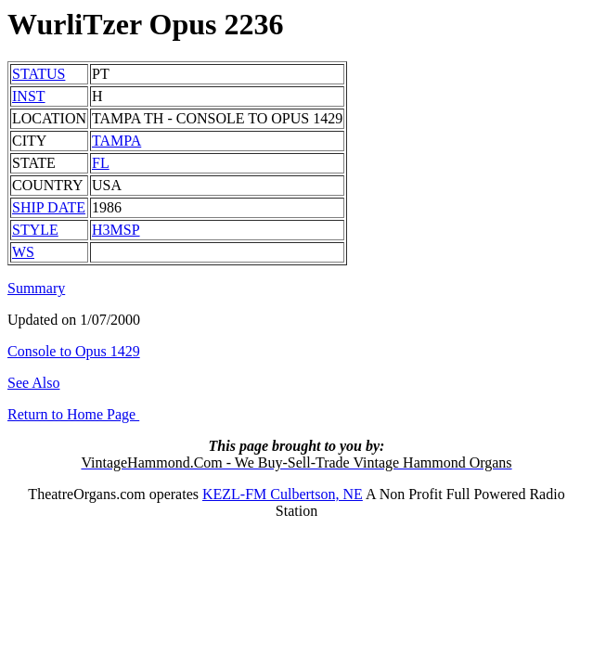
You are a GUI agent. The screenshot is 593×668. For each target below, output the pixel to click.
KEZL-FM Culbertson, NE (282, 494)
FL (101, 163)
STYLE (35, 230)
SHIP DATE (48, 207)
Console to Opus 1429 (73, 351)
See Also (33, 383)
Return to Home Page (73, 414)
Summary (36, 288)
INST (28, 96)
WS (23, 252)
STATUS (38, 74)
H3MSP (116, 230)
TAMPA (116, 140)
